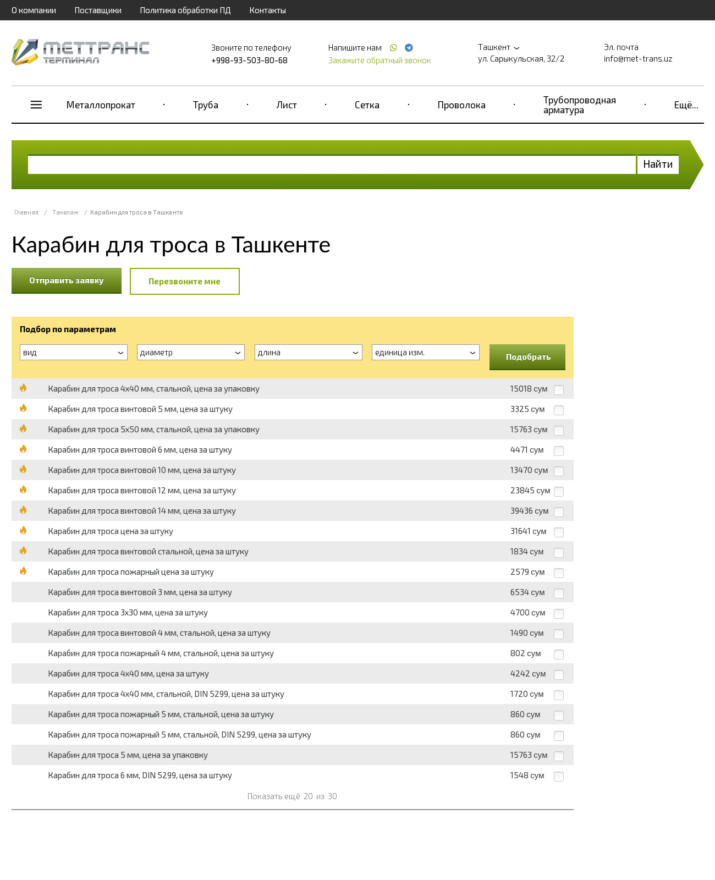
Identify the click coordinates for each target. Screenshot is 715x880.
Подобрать (528, 356)
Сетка (367, 104)
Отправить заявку (66, 280)
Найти (658, 163)
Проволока (462, 104)
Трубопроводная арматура (579, 104)
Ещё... (686, 104)
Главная (26, 212)
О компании (34, 10)
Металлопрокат (101, 104)
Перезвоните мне (184, 281)
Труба (205, 104)
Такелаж (65, 212)
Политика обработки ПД (185, 10)
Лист (287, 104)
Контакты (267, 10)
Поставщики (98, 10)
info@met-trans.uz (638, 58)
